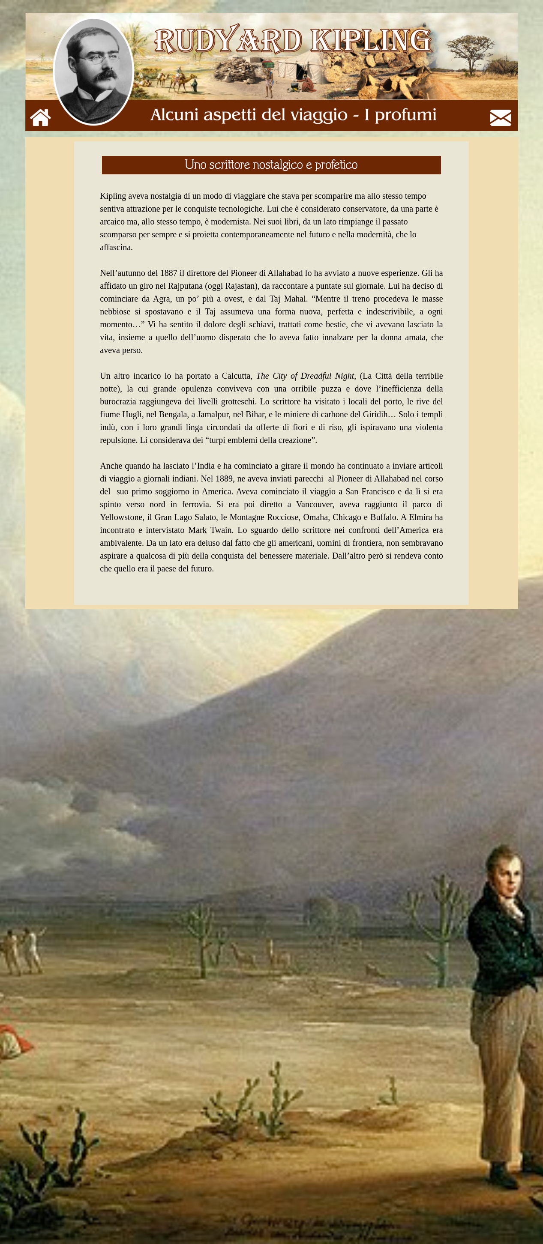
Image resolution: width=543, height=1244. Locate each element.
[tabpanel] (271, 373)
